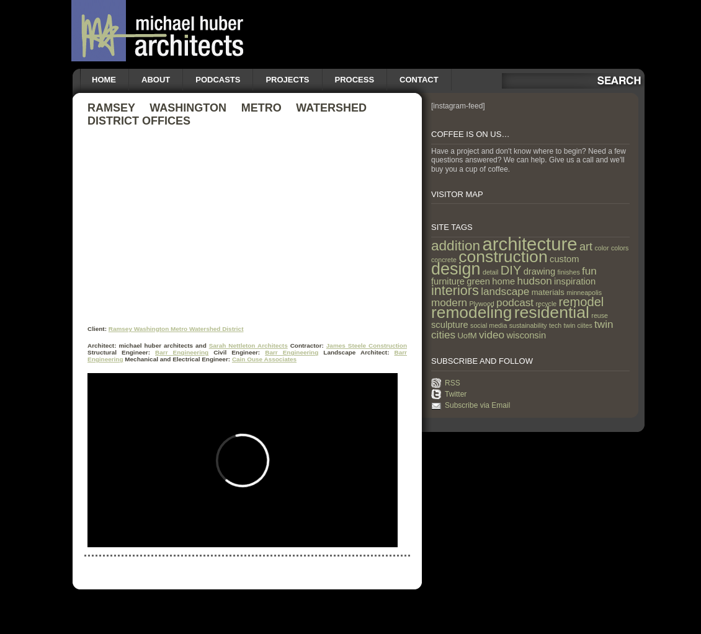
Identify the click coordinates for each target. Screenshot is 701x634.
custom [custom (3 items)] (564, 259)
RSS (452, 383)
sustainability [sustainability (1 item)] (528, 325)
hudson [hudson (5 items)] (534, 281)
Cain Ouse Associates (264, 359)
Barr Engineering (181, 352)
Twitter (456, 394)
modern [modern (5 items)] (449, 302)
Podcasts (217, 79)
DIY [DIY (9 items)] (511, 270)
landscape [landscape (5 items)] (505, 291)
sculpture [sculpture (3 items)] (449, 325)
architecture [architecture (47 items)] (529, 244)
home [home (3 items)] (503, 281)
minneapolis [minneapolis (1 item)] (584, 292)
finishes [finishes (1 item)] (569, 272)
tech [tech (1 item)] (555, 325)
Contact (419, 79)
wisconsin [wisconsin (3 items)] (526, 335)
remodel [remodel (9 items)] (581, 302)
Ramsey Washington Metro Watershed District (176, 328)
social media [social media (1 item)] (488, 325)
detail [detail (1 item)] (490, 272)
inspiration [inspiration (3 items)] (575, 281)
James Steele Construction (366, 345)
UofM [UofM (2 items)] (466, 335)
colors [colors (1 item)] (619, 248)
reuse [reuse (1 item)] (599, 315)
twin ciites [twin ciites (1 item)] (578, 325)
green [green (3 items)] (478, 281)
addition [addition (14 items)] (455, 245)
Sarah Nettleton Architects (248, 345)
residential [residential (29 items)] (551, 312)
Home (104, 79)
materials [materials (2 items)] (548, 292)
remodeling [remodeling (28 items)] (471, 312)
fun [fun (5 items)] (589, 271)
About (155, 79)
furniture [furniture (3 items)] (448, 281)
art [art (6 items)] (585, 246)
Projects (287, 79)
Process (355, 79)
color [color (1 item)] (601, 248)
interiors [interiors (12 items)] (455, 290)
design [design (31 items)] (456, 269)
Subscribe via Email (477, 405)
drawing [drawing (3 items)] (540, 271)
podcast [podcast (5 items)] (515, 302)
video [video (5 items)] (491, 334)
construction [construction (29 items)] (502, 256)
